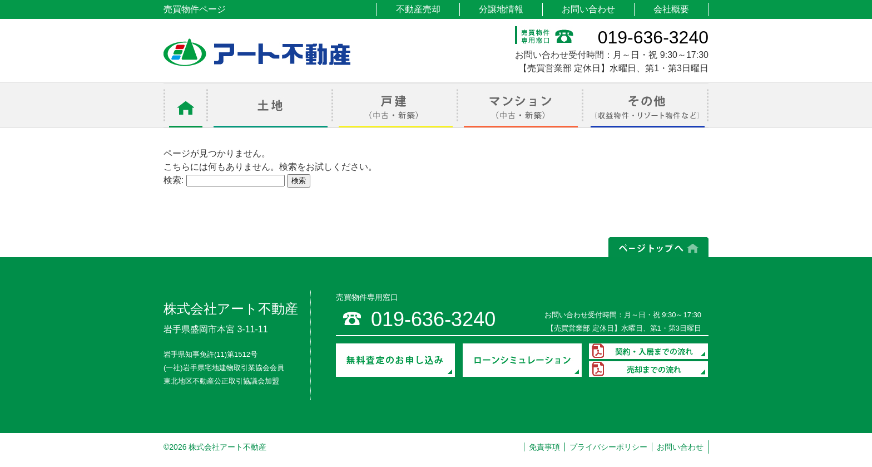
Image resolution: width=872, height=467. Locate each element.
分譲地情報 (501, 9)
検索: (174, 180)
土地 (270, 105)
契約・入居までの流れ (648, 351)
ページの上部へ (658, 247)
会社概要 (671, 9)
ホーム (186, 105)
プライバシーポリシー (608, 447)
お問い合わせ (588, 9)
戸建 (395, 105)
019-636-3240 (653, 37)
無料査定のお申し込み (395, 360)
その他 (645, 105)
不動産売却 (418, 9)
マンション (520, 105)
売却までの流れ (648, 369)
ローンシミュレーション (522, 360)
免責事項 (544, 447)
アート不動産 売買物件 (257, 52)
